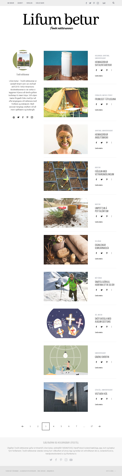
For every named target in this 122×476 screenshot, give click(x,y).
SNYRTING (106, 55)
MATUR (104, 95)
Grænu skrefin (102, 357)
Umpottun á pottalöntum (101, 209)
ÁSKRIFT (20, 3)
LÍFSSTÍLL (98, 389)
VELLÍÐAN (98, 241)
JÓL (96, 314)
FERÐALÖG (98, 95)
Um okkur (10, 3)
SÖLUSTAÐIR (40, 3)
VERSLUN (29, 3)
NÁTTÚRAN (98, 278)
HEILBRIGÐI (98, 55)
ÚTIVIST (109, 95)
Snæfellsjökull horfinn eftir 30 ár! (104, 283)
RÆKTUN (97, 167)
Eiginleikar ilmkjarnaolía (102, 246)
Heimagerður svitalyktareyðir (103, 63)
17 (92, 426)
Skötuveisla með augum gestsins (103, 320)
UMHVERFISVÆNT (100, 58)
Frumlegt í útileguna (105, 99)
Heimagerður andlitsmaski (101, 136)
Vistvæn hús (101, 393)
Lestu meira (98, 76)
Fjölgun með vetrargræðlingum (104, 172)
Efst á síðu (111, 471)
